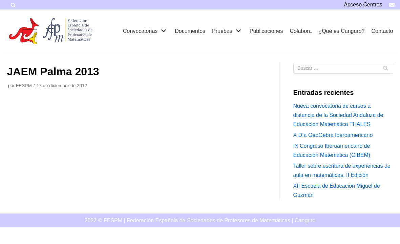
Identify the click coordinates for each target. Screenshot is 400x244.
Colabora (301, 31)
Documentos (190, 31)
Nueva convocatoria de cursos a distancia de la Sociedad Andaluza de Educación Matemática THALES (338, 115)
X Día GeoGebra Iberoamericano (333, 135)
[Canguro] (24, 31)
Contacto (382, 31)
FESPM (24, 85)
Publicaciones (266, 31)
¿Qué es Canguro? (341, 31)
